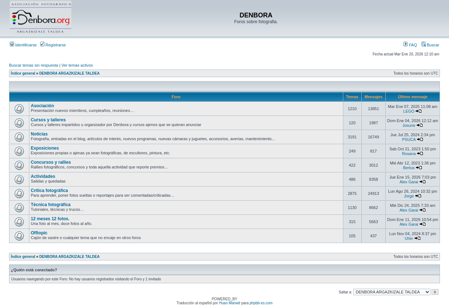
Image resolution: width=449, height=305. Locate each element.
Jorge (409, 196)
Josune (408, 125)
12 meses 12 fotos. (50, 218)
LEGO (409, 111)
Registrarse (53, 45)
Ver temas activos (77, 65)
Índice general (23, 73)
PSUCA (408, 139)
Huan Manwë (229, 303)
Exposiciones (45, 148)
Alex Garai (408, 182)
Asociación (42, 105)
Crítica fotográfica (49, 190)
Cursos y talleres (48, 119)
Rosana (409, 153)
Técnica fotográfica (51, 204)
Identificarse (23, 45)
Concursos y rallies (51, 162)
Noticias (39, 134)
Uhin (409, 238)
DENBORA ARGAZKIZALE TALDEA (69, 73)
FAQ (410, 45)
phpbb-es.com (260, 303)
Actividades (43, 176)
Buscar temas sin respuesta (33, 65)
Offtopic (39, 232)
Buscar (430, 45)
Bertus (409, 168)
